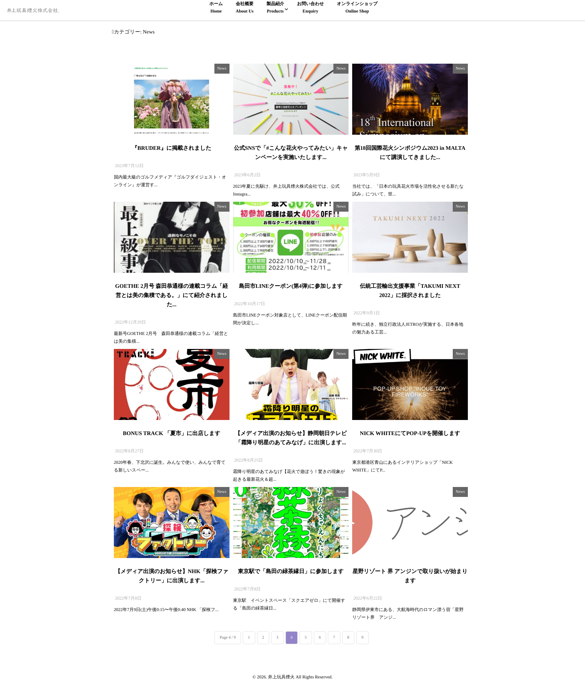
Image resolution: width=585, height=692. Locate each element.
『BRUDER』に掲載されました (171, 148)
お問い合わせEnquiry (310, 7)
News (222, 68)
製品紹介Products (275, 7)
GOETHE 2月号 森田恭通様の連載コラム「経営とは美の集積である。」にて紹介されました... (171, 295)
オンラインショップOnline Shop (357, 7)
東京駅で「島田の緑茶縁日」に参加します (291, 572)
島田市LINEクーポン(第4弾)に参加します (291, 286)
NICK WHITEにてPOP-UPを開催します (410, 434)
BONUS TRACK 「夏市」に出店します (172, 434)
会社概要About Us (244, 7)
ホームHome (216, 7)
